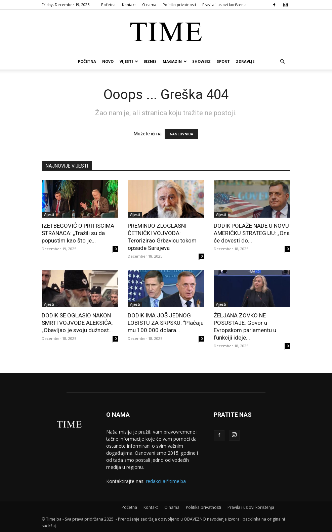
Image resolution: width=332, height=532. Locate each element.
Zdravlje (245, 61)
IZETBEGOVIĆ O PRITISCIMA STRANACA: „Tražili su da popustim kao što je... (78, 233)
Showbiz (201, 61)
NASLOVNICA (181, 134)
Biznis (150, 61)
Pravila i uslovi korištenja (224, 4)
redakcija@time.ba (166, 481)
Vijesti (129, 61)
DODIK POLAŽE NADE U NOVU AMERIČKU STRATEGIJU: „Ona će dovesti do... (252, 233)
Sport (223, 61)
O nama (149, 4)
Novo (108, 61)
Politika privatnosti (179, 4)
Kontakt (129, 4)
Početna (108, 4)
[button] (282, 61)
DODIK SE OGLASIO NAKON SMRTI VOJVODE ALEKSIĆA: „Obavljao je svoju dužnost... (77, 323)
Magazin (175, 61)
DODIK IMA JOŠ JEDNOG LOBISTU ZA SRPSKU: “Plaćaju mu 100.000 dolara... (166, 323)
